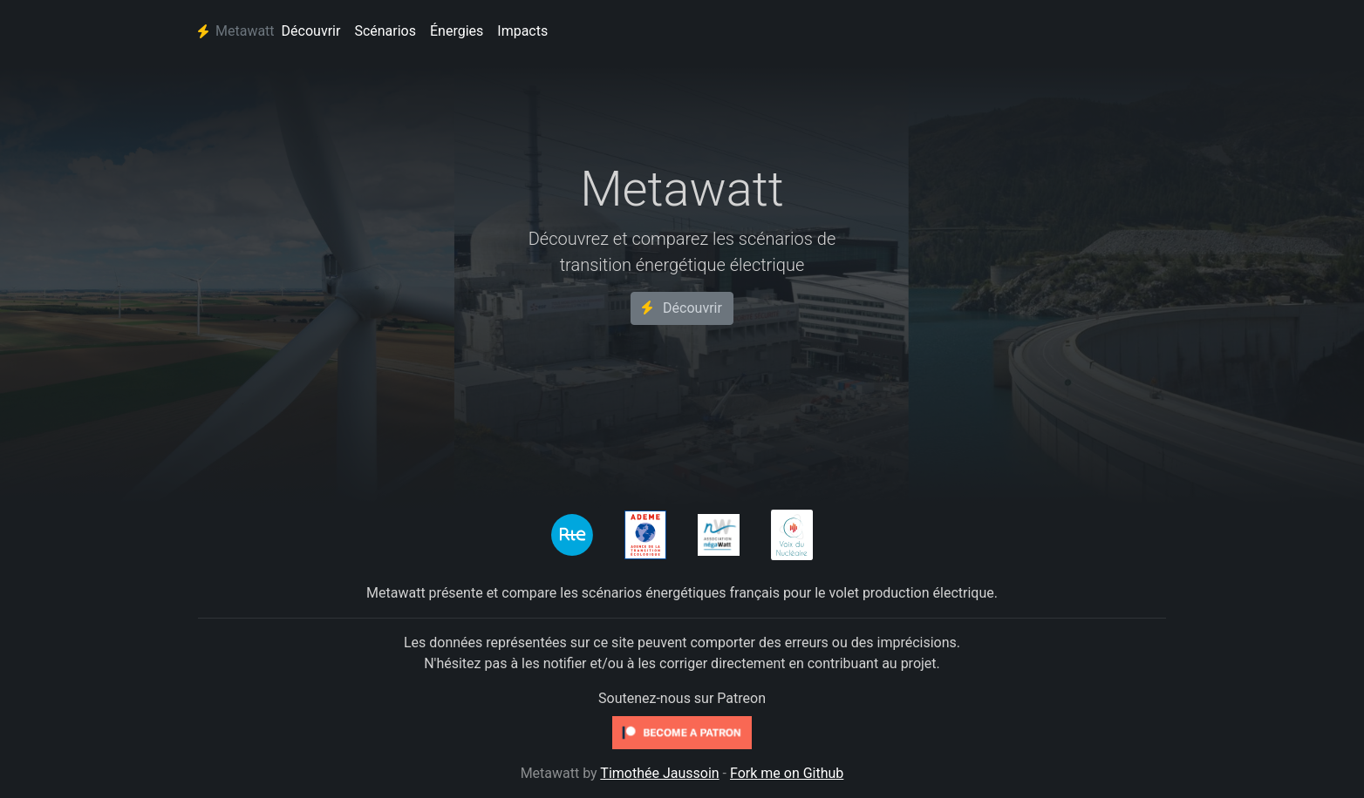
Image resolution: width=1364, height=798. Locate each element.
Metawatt (236, 31)
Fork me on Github (786, 773)
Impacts (522, 31)
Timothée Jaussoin (659, 773)
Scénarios (385, 31)
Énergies (456, 31)
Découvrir (311, 31)
